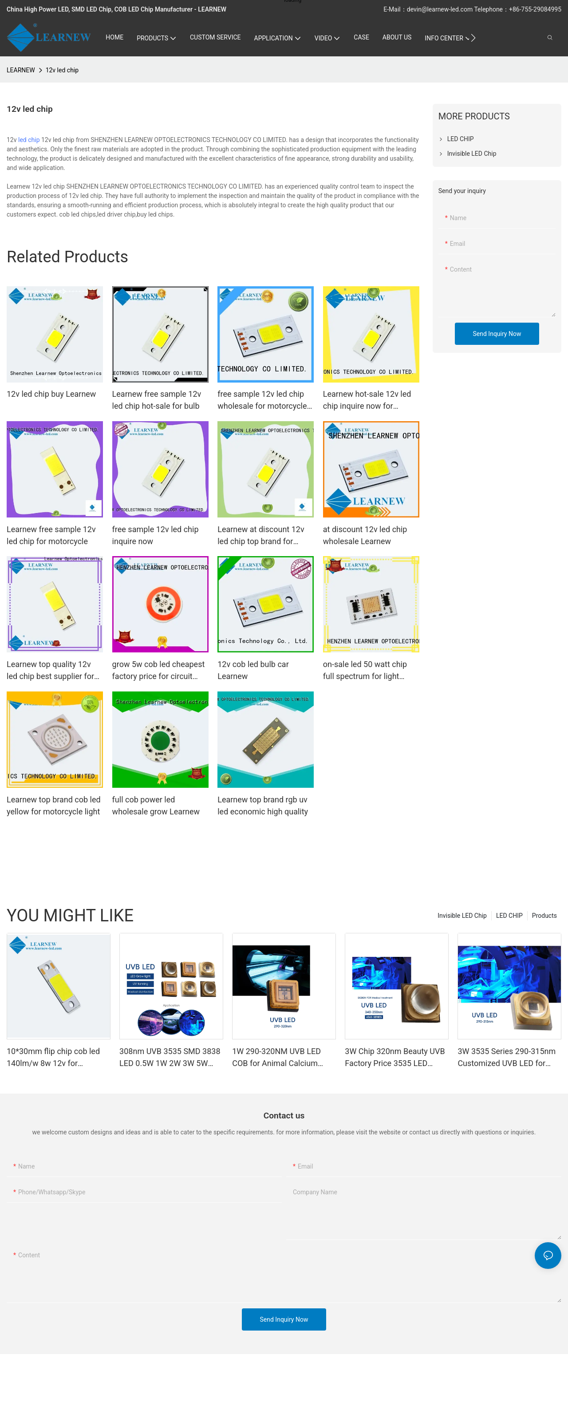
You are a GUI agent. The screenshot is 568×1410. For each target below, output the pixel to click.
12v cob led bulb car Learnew (253, 670)
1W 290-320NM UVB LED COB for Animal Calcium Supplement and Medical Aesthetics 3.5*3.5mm (276, 1058)
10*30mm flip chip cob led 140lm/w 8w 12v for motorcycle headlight (53, 1058)
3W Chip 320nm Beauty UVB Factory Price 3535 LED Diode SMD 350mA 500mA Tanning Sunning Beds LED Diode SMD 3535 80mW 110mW (395, 1058)
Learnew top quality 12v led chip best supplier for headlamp (50, 671)
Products (544, 915)
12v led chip (62, 70)
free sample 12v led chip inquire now (155, 535)
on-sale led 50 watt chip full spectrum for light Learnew (365, 671)
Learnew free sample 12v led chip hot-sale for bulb (156, 400)
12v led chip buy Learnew (51, 394)
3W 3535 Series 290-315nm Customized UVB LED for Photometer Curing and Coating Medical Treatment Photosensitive (507, 1058)
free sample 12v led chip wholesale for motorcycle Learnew (262, 400)
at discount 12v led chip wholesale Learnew (365, 535)
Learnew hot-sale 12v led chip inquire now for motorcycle (367, 400)
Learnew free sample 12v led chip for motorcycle (51, 535)
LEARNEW (21, 70)
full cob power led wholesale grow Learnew (156, 805)
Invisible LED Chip (462, 915)
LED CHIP (509, 915)
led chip (29, 139)
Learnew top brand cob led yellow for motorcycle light (54, 805)
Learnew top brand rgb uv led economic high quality (262, 805)
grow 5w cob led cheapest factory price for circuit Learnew (158, 671)
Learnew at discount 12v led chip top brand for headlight (260, 536)
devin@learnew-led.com (440, 9)
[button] (473, 38)
